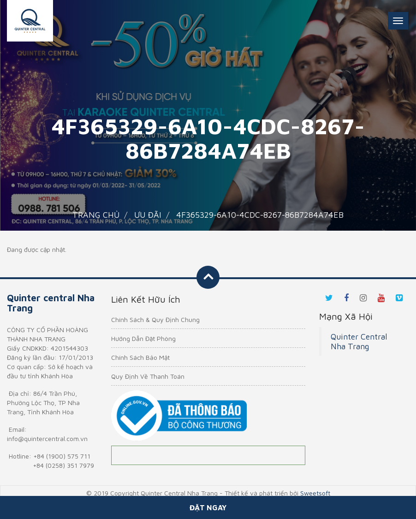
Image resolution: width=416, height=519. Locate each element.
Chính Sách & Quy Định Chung (155, 319)
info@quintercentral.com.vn (47, 438)
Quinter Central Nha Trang (359, 341)
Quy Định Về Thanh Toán (147, 376)
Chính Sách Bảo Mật (140, 357)
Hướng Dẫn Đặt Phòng (143, 338)
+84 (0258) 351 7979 (63, 465)
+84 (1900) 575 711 (61, 456)
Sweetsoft (315, 493)
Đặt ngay (208, 507)
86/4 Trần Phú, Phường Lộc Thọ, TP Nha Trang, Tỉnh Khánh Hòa (43, 402)
